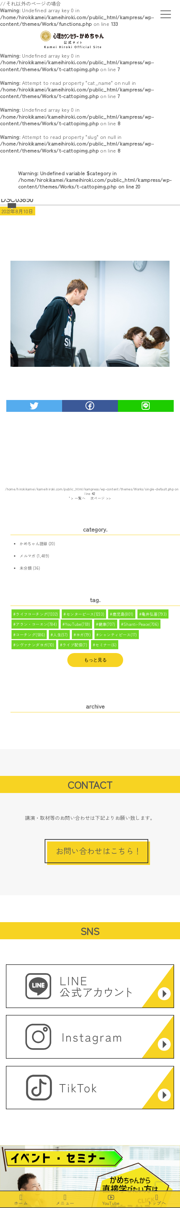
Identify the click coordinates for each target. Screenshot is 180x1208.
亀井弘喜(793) (154, 614)
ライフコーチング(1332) (37, 614)
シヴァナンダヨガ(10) (35, 644)
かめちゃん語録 (33, 543)
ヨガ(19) (83, 634)
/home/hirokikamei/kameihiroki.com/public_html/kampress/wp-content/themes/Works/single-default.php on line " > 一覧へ (92, 494)
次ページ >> (100, 498)
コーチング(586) (30, 634)
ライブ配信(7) (74, 644)
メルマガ (27, 555)
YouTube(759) (77, 624)
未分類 (25, 568)
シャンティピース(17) (118, 634)
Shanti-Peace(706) (141, 624)
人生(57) (60, 634)
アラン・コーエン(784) (36, 624)
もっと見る (95, 659)
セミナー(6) (106, 644)
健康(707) (106, 624)
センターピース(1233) (85, 614)
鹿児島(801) (123, 614)
